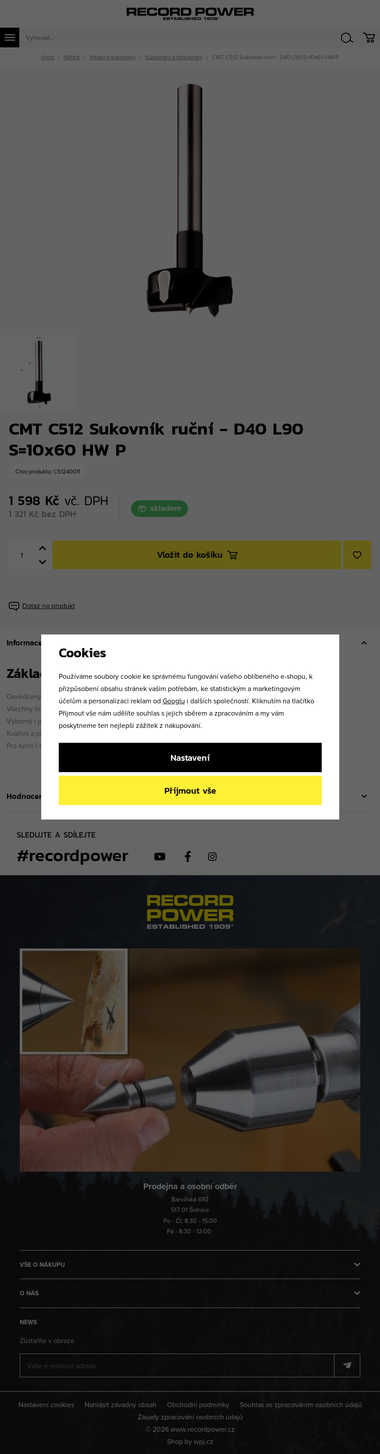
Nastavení (190, 757)
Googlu (174, 701)
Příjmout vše (190, 790)
